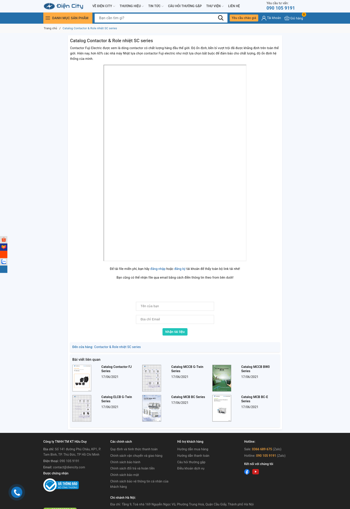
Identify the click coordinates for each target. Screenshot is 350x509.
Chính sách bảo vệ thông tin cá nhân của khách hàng (139, 484)
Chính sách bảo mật (124, 475)
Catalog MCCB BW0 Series (255, 369)
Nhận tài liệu (175, 332)
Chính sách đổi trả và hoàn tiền (132, 468)
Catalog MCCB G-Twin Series (187, 369)
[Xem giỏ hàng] (293, 18)
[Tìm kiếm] (220, 18)
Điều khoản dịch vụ (190, 468)
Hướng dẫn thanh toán (193, 455)
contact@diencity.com (69, 467)
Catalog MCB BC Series (188, 397)
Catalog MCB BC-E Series (254, 399)
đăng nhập (157, 269)
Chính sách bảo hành (125, 462)
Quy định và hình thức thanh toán (134, 449)
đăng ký (180, 269)
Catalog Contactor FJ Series (116, 369)
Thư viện (215, 6)
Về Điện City (103, 6)
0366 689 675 (262, 449)
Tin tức (156, 6)
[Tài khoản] (271, 18)
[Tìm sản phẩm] (161, 18)
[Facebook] (247, 471)
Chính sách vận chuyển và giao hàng (136, 455)
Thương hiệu (132, 6)
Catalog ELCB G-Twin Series (116, 399)
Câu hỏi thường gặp (185, 6)
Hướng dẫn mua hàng (192, 449)
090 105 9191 (281, 6)
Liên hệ (234, 6)
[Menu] (48, 18)
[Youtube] (255, 471)
